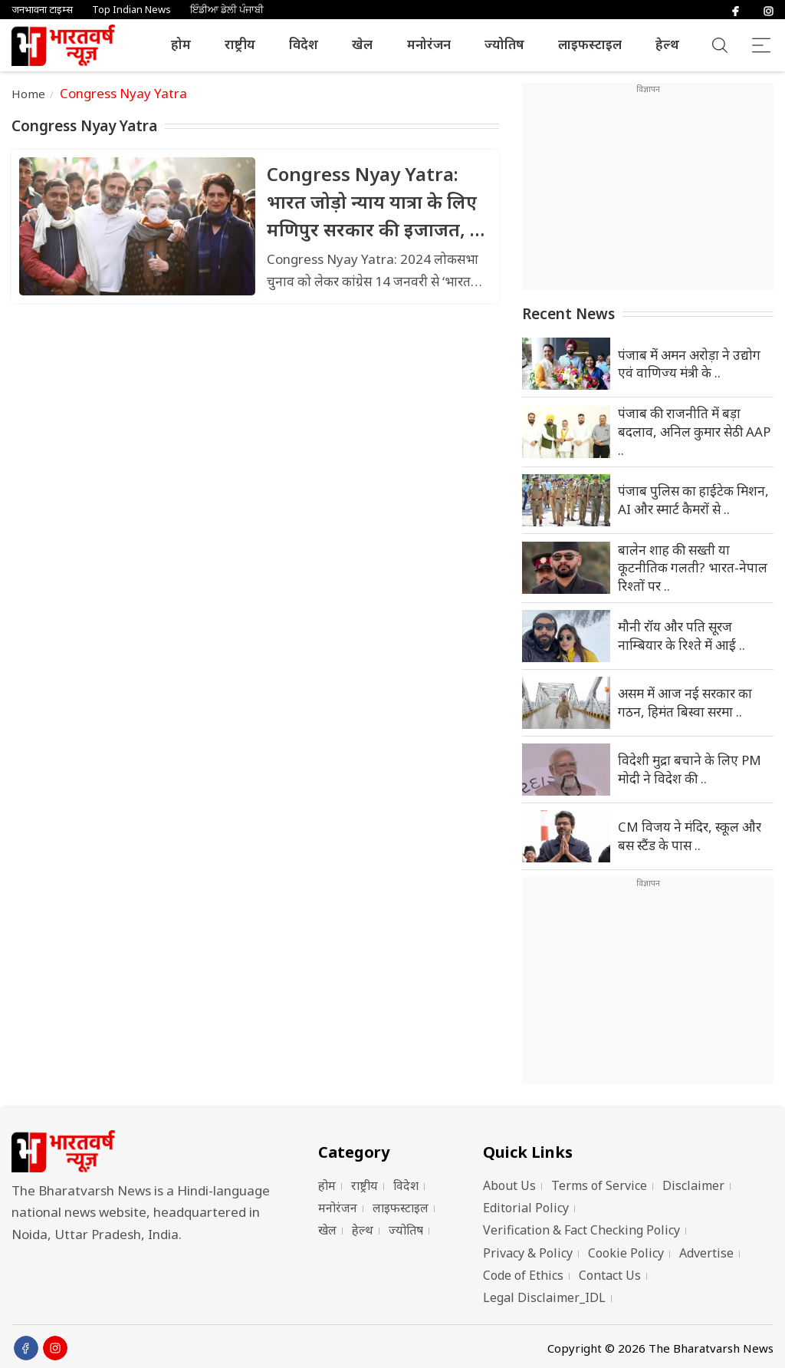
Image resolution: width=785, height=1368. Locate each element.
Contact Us (610, 1275)
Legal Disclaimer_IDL (544, 1297)
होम (181, 44)
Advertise (706, 1252)
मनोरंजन (429, 44)
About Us (509, 1185)
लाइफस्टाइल (590, 44)
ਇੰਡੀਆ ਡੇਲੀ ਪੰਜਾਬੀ (227, 10)
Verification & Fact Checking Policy (581, 1229)
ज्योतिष (504, 44)
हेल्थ (667, 44)
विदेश (303, 44)
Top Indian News (131, 10)
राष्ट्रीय (240, 44)
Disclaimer (693, 1185)
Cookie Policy (626, 1252)
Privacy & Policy (528, 1252)
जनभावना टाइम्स (42, 10)
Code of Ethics (523, 1275)
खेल (362, 44)
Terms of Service (599, 1185)
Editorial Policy (526, 1207)
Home (28, 93)
